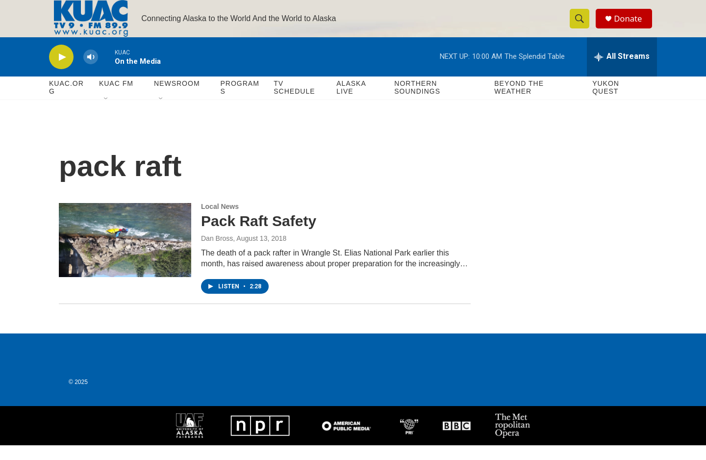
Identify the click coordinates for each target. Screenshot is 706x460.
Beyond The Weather (519, 102)
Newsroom (177, 98)
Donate (632, 26)
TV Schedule (294, 102)
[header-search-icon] (582, 26)
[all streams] (622, 71)
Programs (239, 102)
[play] (61, 71)
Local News (220, 221)
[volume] (90, 71)
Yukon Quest (605, 102)
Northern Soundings (417, 102)
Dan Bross (217, 253)
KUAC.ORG (66, 102)
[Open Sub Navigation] (106, 114)
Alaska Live (351, 102)
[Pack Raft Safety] (125, 254)
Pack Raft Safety (258, 236)
